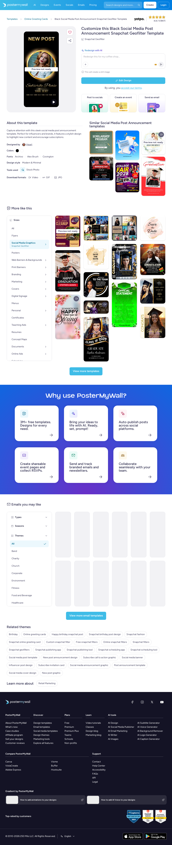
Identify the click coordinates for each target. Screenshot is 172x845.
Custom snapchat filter (58, 642)
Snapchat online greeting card (24, 642)
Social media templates (45, 731)
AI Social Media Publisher (121, 727)
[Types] (46, 517)
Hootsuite (56, 769)
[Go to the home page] (14, 5)
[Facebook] (132, 702)
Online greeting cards (34, 634)
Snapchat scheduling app (111, 649)
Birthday (13, 634)
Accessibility (98, 769)
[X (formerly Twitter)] (152, 702)
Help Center (98, 765)
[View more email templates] (86, 616)
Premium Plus (71, 731)
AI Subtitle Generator (148, 723)
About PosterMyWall (16, 723)
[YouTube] (162, 702)
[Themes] (46, 535)
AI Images (113, 739)
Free (66, 723)
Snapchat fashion (135, 634)
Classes (90, 727)
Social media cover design (22, 673)
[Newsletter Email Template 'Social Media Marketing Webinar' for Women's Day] (63, 534)
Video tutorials (93, 723)
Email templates (41, 727)
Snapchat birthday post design (105, 634)
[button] (70, 32)
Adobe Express (13, 769)
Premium (69, 727)
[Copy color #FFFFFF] (22, 150)
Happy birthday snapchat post (67, 634)
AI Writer (112, 735)
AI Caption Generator (148, 739)
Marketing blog (93, 735)
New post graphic (51, 673)
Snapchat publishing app (48, 649)
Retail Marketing (46, 683)
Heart (29, 144)
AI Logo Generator (147, 735)
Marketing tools (41, 739)
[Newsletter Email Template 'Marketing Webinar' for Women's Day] (120, 534)
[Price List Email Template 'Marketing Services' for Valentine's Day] (101, 583)
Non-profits (70, 743)
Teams (67, 735)
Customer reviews (15, 743)
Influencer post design (21, 665)
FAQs (95, 773)
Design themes (41, 735)
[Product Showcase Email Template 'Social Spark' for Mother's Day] (138, 534)
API (94, 777)
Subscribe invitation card (51, 665)
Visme (54, 761)
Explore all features (43, 743)
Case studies (12, 731)
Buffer (54, 765)
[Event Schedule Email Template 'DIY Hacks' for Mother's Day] (120, 583)
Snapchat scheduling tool (144, 649)
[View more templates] (86, 371)
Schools (68, 739)
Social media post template (23, 657)
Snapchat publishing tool (80, 649)
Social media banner (132, 657)
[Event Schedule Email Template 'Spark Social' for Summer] (157, 534)
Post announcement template (129, 665)
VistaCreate (11, 765)
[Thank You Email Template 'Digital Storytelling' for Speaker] (157, 583)
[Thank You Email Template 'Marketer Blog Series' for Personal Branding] (101, 534)
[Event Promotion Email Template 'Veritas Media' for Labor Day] (82, 583)
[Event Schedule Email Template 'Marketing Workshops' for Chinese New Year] (138, 583)
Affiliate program (14, 735)
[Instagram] (142, 702)
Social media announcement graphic (89, 665)
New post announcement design (60, 657)
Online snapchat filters (115, 642)
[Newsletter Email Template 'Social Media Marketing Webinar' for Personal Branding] (82, 534)
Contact (96, 761)
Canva (8, 761)
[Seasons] (46, 526)
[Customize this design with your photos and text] (41, 69)
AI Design (113, 723)
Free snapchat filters (87, 642)
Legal (95, 781)
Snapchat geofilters (19, 649)
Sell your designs (14, 739)
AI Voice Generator (147, 727)
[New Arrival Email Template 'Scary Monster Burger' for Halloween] (63, 583)
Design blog (92, 731)
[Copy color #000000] (17, 150)
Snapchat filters (141, 642)
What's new (11, 727)
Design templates (42, 723)
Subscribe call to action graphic (99, 657)
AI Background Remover (150, 731)
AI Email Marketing (117, 731)
